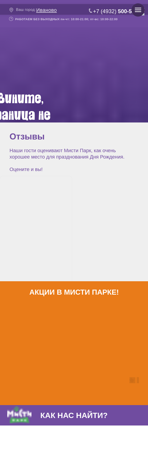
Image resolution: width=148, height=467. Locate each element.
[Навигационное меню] (138, 10)
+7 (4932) (115, 11)
